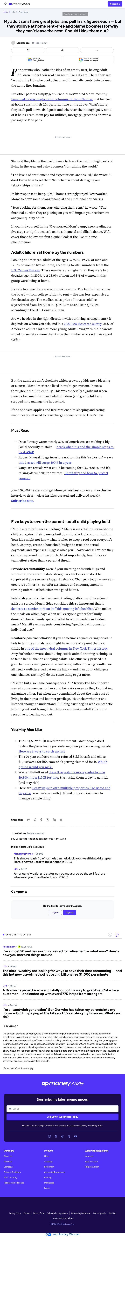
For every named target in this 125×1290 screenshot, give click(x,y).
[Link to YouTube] (75, 1136)
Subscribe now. (22, 500)
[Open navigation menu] (5, 4)
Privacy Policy (96, 1125)
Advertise (8, 1161)
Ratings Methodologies (14, 1183)
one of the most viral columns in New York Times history (66, 648)
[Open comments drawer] (28, 50)
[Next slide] (116, 935)
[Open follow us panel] (97, 50)
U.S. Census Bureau (25, 270)
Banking (47, 1177)
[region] (62, 980)
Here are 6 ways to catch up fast (42, 751)
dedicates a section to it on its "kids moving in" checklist (52, 608)
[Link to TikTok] (62, 1136)
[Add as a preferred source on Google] (88, 59)
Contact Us (8, 1167)
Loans (46, 1188)
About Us (8, 1156)
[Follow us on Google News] (36, 59)
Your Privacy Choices (62, 1234)
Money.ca (89, 1156)
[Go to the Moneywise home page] (20, 4)
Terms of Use (60, 1125)
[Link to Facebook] (56, 1136)
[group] (62, 980)
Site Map (112, 1213)
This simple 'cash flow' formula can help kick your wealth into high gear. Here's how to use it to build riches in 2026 (63, 860)
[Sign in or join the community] (115, 4)
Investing (48, 1161)
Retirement (49, 1167)
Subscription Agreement (76, 1125)
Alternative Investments (54, 1172)
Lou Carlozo (23, 42)
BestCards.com (91, 1161)
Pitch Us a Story (10, 1177)
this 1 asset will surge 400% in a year (45, 462)
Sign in (55, 912)
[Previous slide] (110, 935)
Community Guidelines (63, 1218)
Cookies (26, 1213)
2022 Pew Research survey (83, 323)
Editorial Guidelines (12, 1172)
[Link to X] (69, 1136)
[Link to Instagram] (49, 1136)
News (46, 1156)
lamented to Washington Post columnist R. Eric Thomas (52, 99)
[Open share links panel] (62, 50)
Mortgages (49, 1183)
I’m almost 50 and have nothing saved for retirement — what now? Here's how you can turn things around (61, 952)
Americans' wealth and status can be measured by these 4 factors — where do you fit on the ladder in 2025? (61, 875)
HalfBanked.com (92, 1167)
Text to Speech (99, 1213)
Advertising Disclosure (80, 1213)
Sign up (69, 912)
